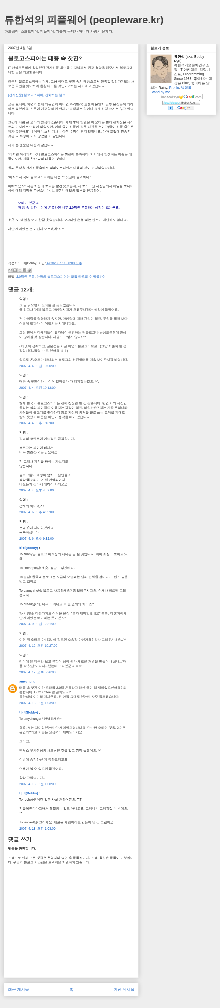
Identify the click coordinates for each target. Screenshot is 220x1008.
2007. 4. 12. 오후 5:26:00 (37, 672)
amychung (27, 681)
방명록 (186, 88)
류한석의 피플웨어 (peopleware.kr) (84, 19)
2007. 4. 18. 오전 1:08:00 (37, 784)
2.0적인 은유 (25, 276)
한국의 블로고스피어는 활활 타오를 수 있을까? (70, 276)
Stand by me (160, 92)
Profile (174, 88)
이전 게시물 (124, 989)
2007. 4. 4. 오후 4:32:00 (36, 490)
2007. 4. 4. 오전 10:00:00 (37, 366)
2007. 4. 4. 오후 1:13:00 (36, 423)
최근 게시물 (18, 989)
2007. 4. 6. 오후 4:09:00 (36, 512)
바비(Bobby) (28, 548)
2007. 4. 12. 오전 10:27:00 (38, 645)
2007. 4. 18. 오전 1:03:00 (37, 703)
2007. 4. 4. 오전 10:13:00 (37, 388)
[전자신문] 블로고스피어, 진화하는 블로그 (38, 95)
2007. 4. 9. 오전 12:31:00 (37, 624)
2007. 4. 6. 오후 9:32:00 (36, 538)
